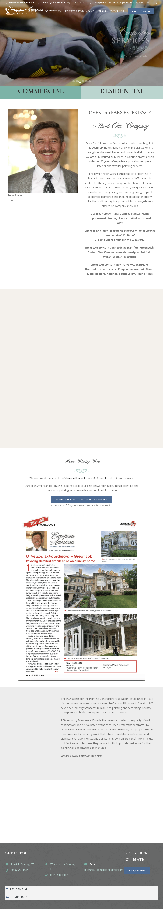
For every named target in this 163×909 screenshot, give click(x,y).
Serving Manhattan (101, 2)
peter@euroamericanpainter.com (103, 870)
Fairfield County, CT (22, 864)
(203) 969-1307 (19, 870)
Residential (122, 91)
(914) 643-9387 (59, 874)
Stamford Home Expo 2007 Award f (85, 478)
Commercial (41, 91)
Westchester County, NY (62, 866)
